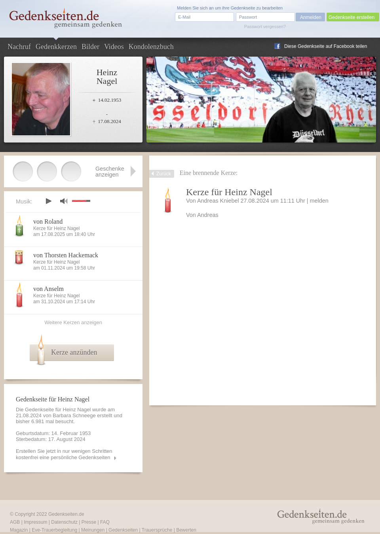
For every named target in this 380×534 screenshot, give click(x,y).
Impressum (35, 522)
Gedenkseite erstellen (351, 17)
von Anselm (48, 288)
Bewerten (186, 530)
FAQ (105, 522)
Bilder (90, 47)
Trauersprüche (157, 530)
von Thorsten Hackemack (65, 255)
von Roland (48, 221)
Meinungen (92, 530)
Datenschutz (64, 522)
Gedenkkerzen (56, 47)
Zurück (163, 174)
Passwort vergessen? (265, 26)
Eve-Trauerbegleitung (54, 530)
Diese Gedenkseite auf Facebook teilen (325, 46)
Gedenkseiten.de (66, 514)
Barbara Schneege (74, 415)
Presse (89, 522)
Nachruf (19, 47)
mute (63, 201)
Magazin (19, 530)
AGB (15, 522)
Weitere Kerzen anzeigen (73, 322)
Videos (114, 47)
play (48, 201)
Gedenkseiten (123, 530)
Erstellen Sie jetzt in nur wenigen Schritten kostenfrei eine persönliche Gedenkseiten (64, 454)
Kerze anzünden (74, 352)
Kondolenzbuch (151, 47)
